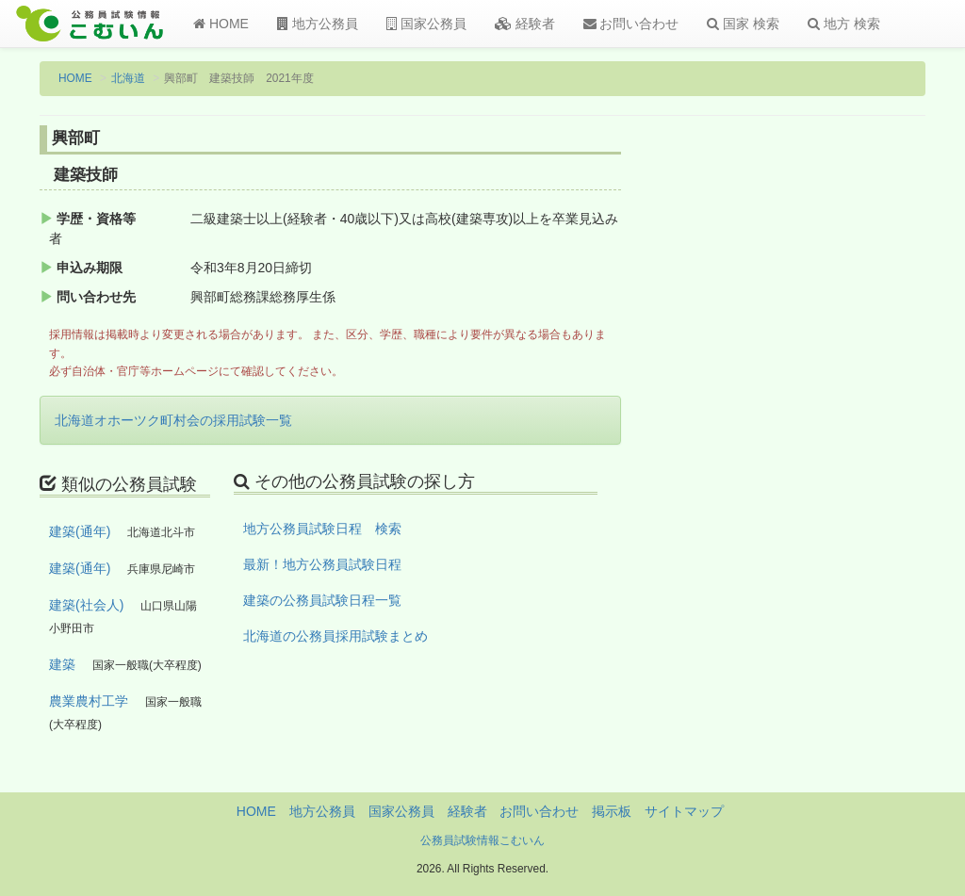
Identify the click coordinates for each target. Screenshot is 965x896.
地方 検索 (844, 23)
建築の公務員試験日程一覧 (322, 600)
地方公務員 (317, 23)
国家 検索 (743, 23)
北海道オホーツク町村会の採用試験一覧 (173, 420)
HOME (221, 23)
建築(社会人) (86, 604)
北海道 (128, 78)
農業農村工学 (88, 701)
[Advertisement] (825, 436)
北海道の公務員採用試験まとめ (335, 635)
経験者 (525, 23)
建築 (62, 664)
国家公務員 (426, 23)
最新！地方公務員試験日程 (322, 564)
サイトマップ (684, 811)
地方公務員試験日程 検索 (322, 528)
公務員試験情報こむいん (482, 840)
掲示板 (611, 811)
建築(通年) (79, 531)
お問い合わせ (631, 23)
